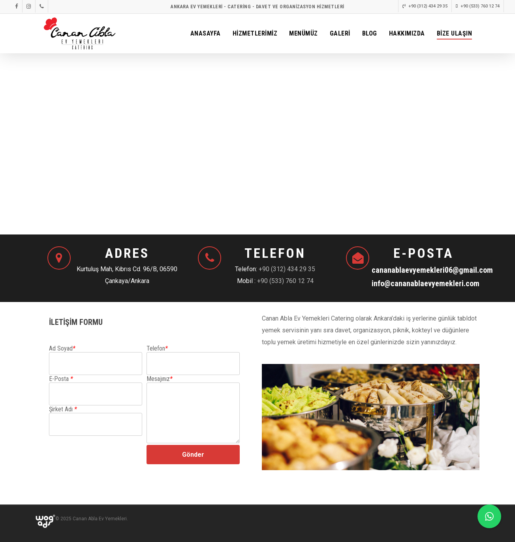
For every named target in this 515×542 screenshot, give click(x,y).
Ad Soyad (62, 348)
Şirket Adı (63, 409)
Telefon (157, 348)
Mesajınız (160, 379)
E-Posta (61, 379)
